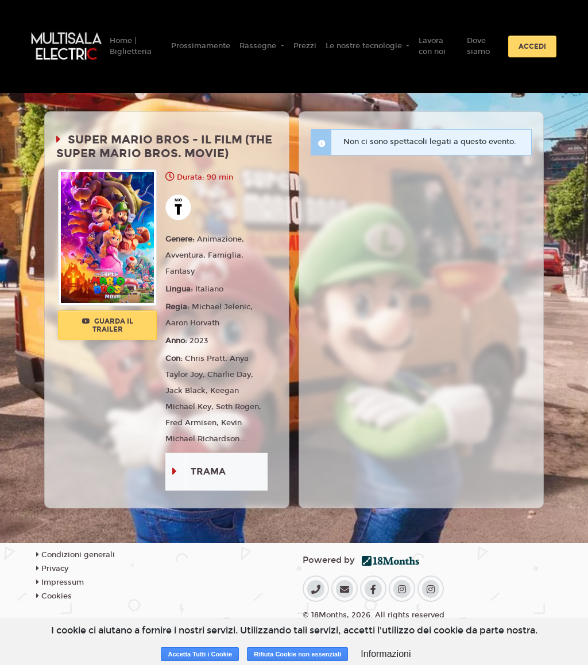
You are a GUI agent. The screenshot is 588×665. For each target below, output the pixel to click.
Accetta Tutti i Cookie (200, 654)
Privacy (52, 568)
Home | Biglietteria (131, 46)
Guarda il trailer (107, 325)
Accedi (532, 46)
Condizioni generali (75, 554)
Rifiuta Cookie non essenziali (297, 654)
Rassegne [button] (258, 45)
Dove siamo (478, 46)
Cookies (54, 596)
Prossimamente (200, 45)
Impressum (60, 582)
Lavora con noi (432, 46)
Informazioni (386, 654)
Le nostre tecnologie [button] (365, 45)
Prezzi (304, 45)
